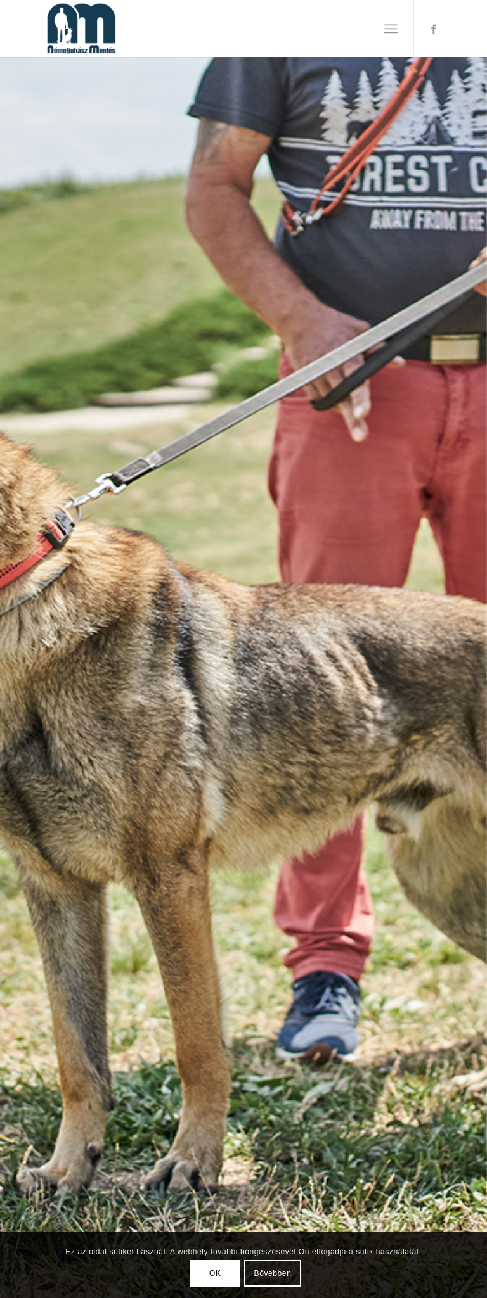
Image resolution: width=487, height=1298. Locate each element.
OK (215, 1273)
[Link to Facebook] (433, 28)
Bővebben (273, 1273)
